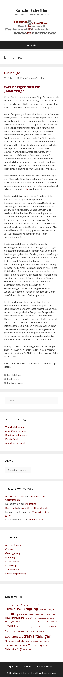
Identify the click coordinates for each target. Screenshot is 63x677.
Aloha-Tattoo (36, 519)
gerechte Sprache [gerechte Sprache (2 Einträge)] (35, 614)
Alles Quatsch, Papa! (16, 430)
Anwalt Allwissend (15, 443)
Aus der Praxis (13, 545)
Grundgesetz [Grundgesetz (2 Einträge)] (46, 614)
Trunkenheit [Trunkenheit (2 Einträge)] (9, 645)
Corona (9, 549)
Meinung (10, 557)
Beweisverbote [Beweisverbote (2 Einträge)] (43, 605)
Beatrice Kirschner (15, 496)
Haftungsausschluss (46, 666)
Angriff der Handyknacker (36, 508)
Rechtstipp (11, 565)
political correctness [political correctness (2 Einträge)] (43, 622)
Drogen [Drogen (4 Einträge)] (50, 609)
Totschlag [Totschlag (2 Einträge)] (46, 642)
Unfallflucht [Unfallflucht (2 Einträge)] (24, 645)
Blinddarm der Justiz (16, 435)
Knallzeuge (12, 73)
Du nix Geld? (12, 439)
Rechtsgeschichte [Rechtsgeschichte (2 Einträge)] (32, 627)
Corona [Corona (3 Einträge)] (42, 609)
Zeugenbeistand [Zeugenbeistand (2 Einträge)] (28, 649)
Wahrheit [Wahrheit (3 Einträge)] (9, 649)
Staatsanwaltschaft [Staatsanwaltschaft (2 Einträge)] (32, 632)
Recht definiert (14, 375)
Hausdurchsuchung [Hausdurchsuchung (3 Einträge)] (14, 617)
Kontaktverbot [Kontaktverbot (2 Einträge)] (52, 618)
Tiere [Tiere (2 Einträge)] (40, 642)
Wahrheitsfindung (15, 426)
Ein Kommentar (15, 383)
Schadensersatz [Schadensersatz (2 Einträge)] (19, 632)
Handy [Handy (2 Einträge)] (54, 614)
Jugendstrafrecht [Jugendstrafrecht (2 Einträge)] (40, 618)
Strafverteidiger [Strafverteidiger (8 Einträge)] (36, 636)
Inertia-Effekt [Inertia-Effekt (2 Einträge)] (29, 618)
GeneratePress (49, 673)
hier (27, 189)
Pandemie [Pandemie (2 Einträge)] (32, 622)
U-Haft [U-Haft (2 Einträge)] (17, 645)
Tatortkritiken (12, 569)
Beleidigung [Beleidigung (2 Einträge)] (23, 605)
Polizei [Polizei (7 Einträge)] (10, 626)
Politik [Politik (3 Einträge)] (54, 621)
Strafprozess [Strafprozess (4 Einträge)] (13, 636)
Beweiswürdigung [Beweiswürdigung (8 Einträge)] (21, 609)
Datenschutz (27, 666)
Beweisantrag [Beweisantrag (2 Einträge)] (32, 605)
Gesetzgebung (13, 553)
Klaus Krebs (11, 508)
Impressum (13, 666)
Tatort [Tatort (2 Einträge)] (27, 642)
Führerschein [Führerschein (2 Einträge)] (24, 614)
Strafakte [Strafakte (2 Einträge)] (42, 632)
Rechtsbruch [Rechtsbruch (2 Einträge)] (21, 627)
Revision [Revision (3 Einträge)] (52, 626)
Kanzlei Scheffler (31, 10)
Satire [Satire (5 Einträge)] (9, 631)
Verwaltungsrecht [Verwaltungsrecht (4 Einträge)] (39, 645)
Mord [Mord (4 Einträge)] (15, 621)
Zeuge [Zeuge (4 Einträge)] (19, 649)
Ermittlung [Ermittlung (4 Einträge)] (11, 614)
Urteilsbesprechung (15, 573)
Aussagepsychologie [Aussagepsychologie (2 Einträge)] (12, 605)
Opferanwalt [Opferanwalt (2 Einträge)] (23, 622)
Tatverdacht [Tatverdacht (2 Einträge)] (34, 642)
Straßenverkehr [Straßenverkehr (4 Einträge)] (15, 641)
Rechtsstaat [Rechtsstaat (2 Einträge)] (43, 627)
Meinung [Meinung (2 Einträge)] (8, 622)
